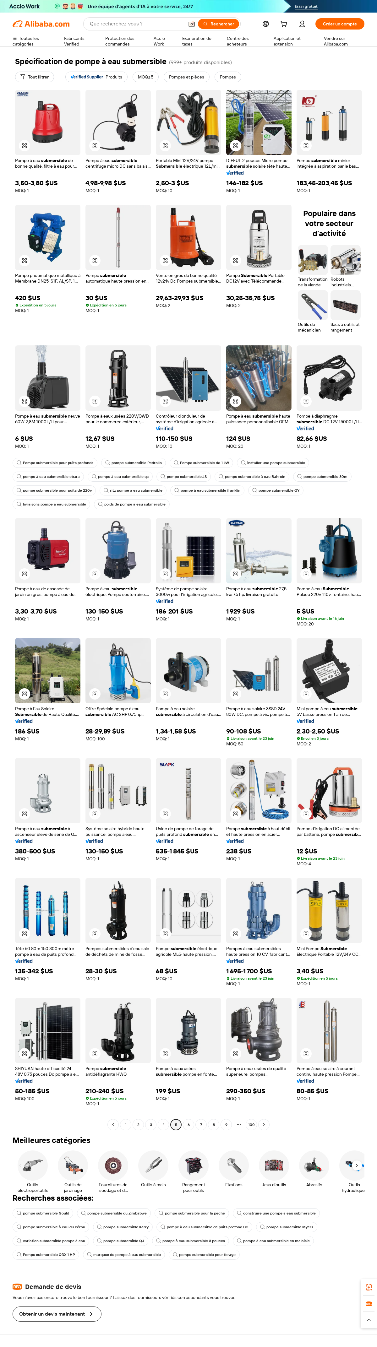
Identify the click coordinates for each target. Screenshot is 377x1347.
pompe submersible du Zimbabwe (114, 1213)
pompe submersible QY (275, 490)
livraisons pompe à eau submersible (51, 504)
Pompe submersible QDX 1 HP (46, 1254)
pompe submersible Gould (43, 1213)
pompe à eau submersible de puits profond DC (204, 1227)
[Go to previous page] (113, 1124)
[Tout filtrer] (34, 77)
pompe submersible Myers (286, 1227)
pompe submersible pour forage (204, 1254)
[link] (369, 1287)
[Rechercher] (218, 24)
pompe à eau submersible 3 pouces (190, 1240)
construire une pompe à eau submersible (276, 1213)
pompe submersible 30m (322, 476)
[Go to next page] (264, 1124)
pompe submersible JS (184, 476)
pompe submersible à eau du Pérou (51, 1227)
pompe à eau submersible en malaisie (273, 1240)
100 (251, 1124)
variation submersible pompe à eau (51, 1240)
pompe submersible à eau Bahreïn (252, 476)
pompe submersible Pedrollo (133, 462)
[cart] (285, 24)
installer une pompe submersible (273, 462)
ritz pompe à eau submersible (133, 490)
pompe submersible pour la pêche (192, 1213)
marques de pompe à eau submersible (124, 1254)
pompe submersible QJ (120, 1240)
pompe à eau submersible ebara (48, 476)
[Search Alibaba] (136, 23)
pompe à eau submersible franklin (207, 490)
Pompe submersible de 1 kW (201, 462)
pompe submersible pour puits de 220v (54, 490)
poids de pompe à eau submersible (132, 504)
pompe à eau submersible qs (120, 476)
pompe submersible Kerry (123, 1227)
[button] (191, 24)
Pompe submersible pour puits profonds (55, 462)
